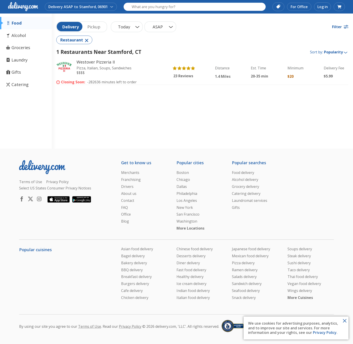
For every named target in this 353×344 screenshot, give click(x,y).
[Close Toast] (344, 320)
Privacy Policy (325, 332)
